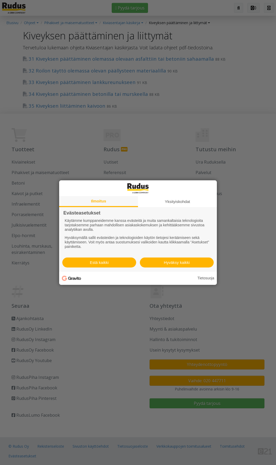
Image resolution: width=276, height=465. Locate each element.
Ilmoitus (98, 200)
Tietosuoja (205, 278)
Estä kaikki (99, 262)
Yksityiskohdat (177, 201)
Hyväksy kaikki (177, 262)
